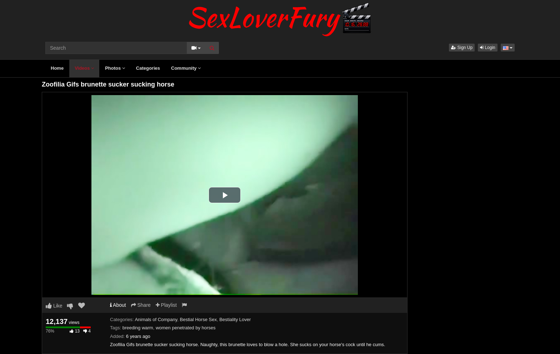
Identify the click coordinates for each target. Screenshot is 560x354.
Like (54, 306)
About (118, 305)
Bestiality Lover (235, 319)
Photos (115, 68)
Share (141, 305)
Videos (84, 68)
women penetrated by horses (186, 327)
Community (186, 68)
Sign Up (461, 47)
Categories (148, 68)
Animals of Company (156, 319)
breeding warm (137, 327)
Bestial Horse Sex (198, 319)
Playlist (166, 305)
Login (487, 47)
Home (57, 68)
